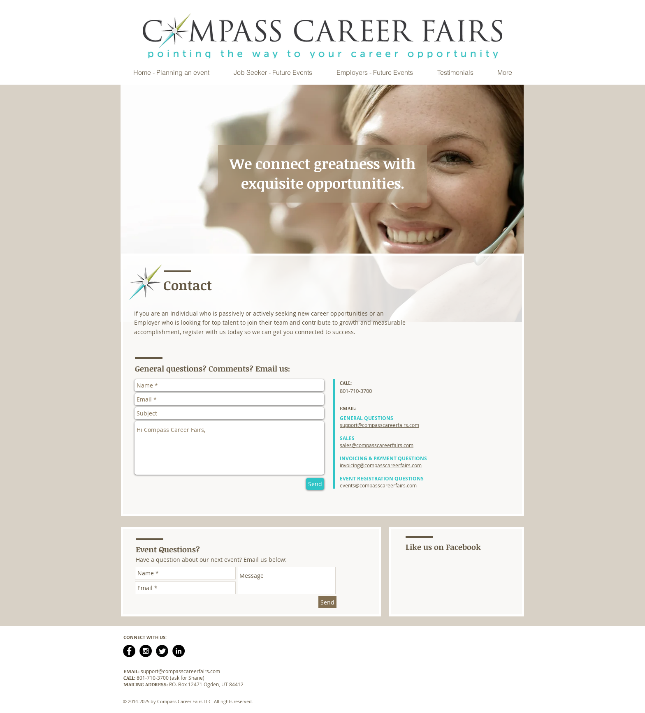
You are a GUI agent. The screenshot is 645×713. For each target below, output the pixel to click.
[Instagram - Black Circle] (145, 651)
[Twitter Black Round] (162, 651)
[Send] (315, 484)
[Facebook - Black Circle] (129, 651)
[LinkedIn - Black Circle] (178, 651)
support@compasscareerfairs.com (180, 671)
